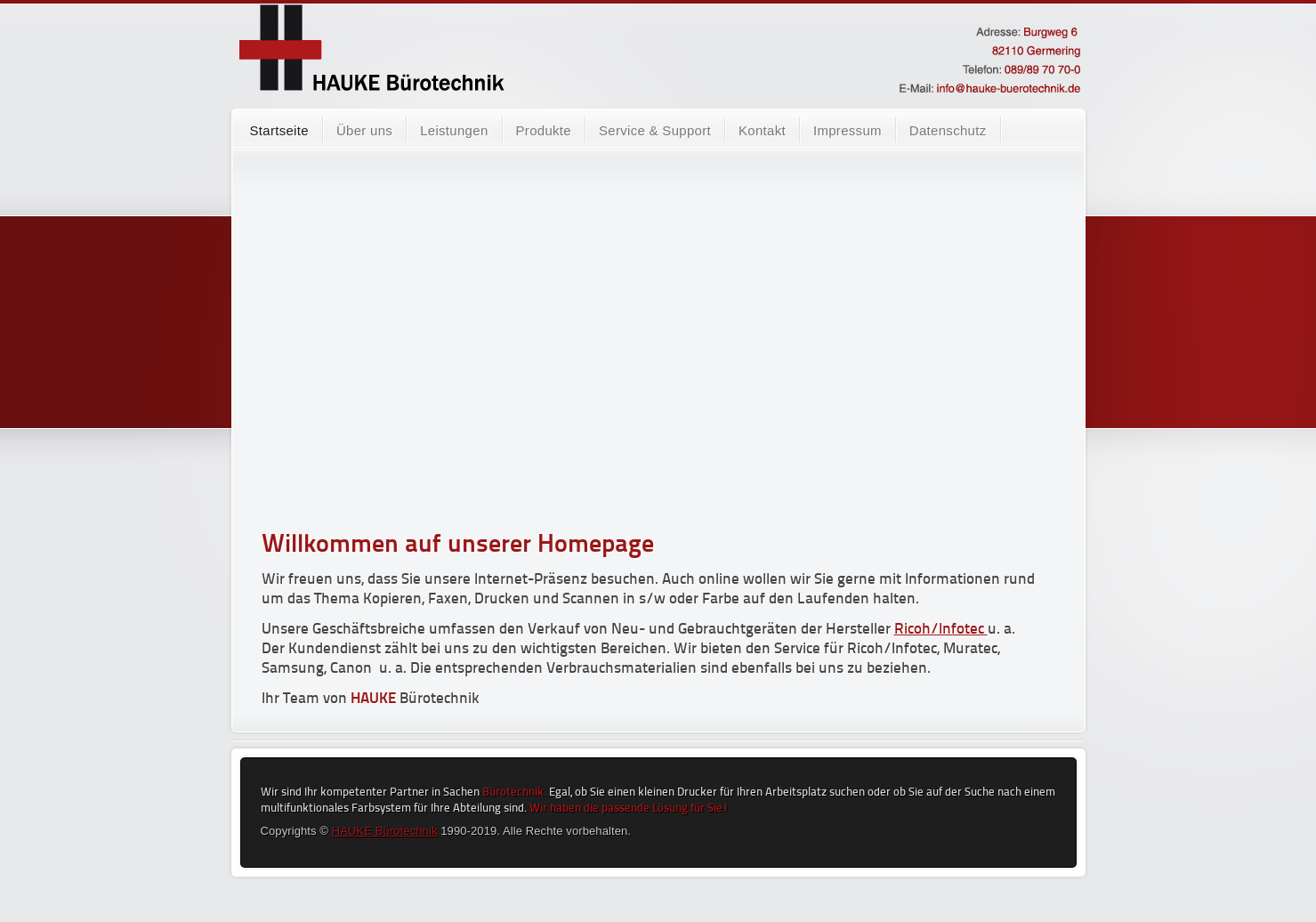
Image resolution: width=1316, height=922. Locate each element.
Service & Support (655, 130)
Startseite (279, 130)
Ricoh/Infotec (941, 629)
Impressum (847, 130)
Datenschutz (948, 130)
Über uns (364, 130)
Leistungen (454, 130)
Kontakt (762, 130)
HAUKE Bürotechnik (385, 830)
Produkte (543, 130)
